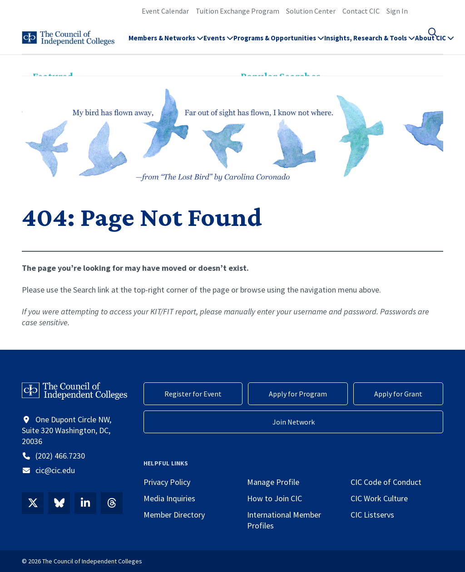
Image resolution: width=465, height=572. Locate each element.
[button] (438, 43)
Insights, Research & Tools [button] (369, 43)
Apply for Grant (398, 393)
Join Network (293, 421)
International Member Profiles (284, 520)
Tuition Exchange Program (237, 10)
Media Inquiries (169, 498)
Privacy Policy (166, 482)
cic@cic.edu (55, 470)
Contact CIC (361, 10)
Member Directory (174, 514)
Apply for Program (298, 393)
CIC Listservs (372, 514)
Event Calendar (165, 10)
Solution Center (311, 10)
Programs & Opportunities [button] (278, 43)
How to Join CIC (274, 498)
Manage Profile (273, 482)
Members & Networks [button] (166, 43)
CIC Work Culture (379, 498)
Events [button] (218, 43)
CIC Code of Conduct (386, 482)
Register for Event (193, 393)
